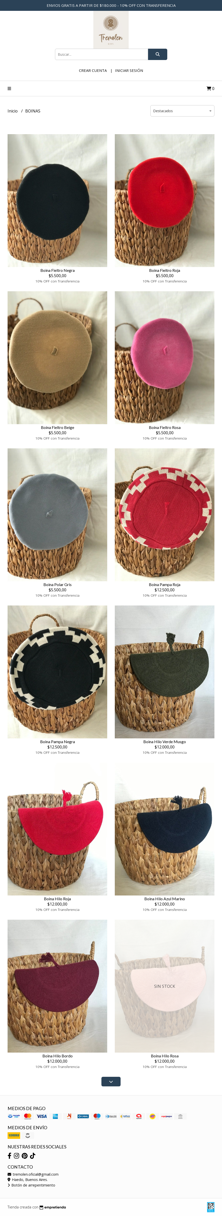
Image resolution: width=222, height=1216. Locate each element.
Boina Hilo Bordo (57, 1055)
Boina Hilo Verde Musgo (164, 741)
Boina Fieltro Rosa (165, 427)
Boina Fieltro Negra (57, 270)
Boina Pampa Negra (57, 741)
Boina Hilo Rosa (165, 1055)
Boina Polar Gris (57, 584)
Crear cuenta (93, 70)
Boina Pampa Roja (164, 584)
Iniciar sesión (129, 70)
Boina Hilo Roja (57, 898)
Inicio (13, 111)
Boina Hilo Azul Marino (164, 898)
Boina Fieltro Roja (164, 270)
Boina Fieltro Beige (57, 427)
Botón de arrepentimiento (31, 1185)
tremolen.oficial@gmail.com (33, 1174)
